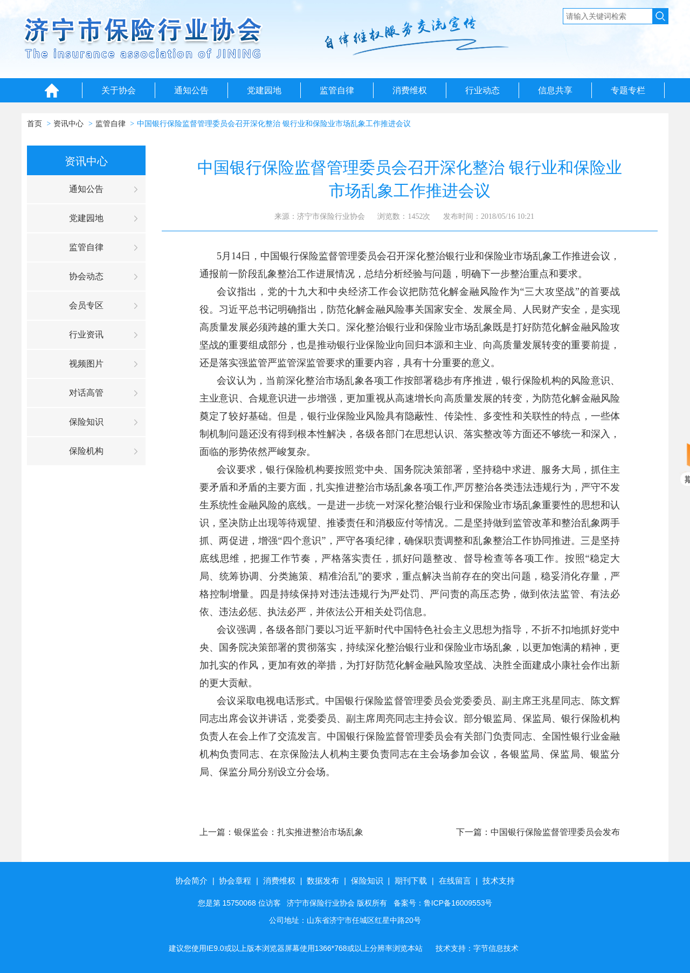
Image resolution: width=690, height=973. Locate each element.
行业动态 (482, 90)
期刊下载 (411, 880)
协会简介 (191, 880)
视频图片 (86, 363)
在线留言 (455, 880)
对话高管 (86, 392)
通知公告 (191, 90)
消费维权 (409, 90)
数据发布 (323, 880)
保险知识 (86, 421)
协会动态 (86, 276)
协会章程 (235, 880)
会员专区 (86, 305)
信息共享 (555, 90)
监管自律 (337, 90)
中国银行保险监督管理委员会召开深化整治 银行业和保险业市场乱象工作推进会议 (274, 124)
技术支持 (498, 880)
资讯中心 (68, 124)
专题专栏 (628, 90)
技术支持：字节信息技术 (477, 948)
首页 (34, 124)
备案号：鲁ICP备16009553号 (443, 903)
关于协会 (118, 90)
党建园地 (264, 90)
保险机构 (86, 451)
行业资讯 (86, 334)
